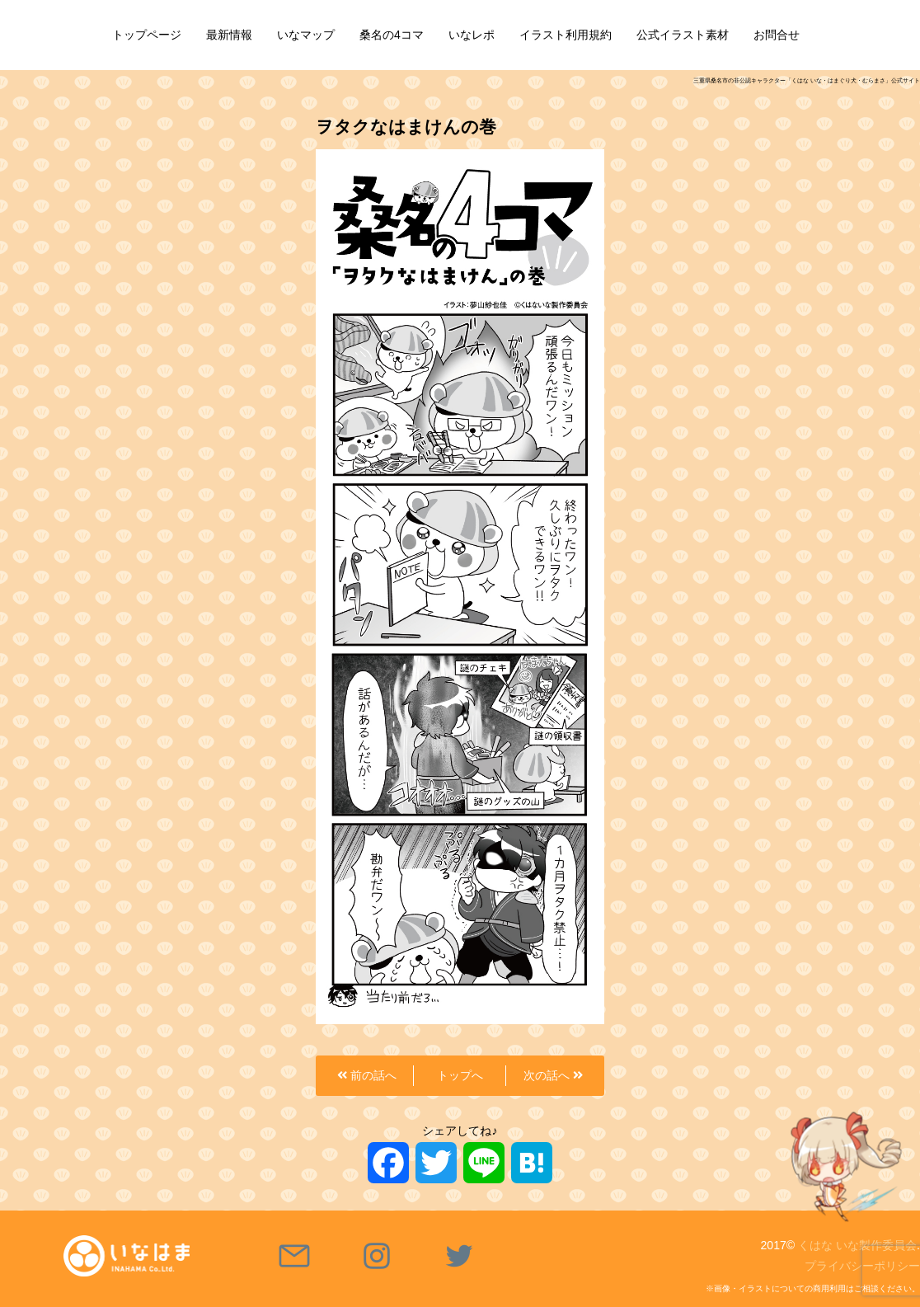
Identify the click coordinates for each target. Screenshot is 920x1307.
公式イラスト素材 (682, 34)
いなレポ (471, 34)
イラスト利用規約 (565, 34)
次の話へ (553, 1075)
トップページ (146, 34)
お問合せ (776, 34)
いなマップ (306, 34)
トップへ (460, 1075)
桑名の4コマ (391, 34)
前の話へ (367, 1075)
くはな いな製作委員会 (857, 1245)
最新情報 (229, 34)
